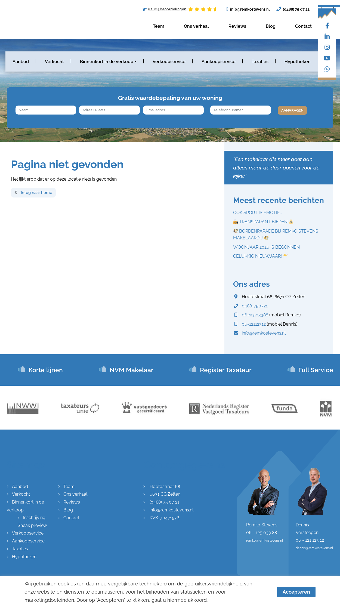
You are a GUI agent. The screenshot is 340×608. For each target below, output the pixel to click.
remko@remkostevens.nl (264, 540)
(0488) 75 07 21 (293, 9)
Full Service (315, 370)
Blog (271, 26)
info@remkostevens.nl (247, 9)
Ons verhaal (196, 26)
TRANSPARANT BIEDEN (263, 221)
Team (158, 26)
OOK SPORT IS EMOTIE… (257, 212)
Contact (303, 26)
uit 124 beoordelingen (167, 9)
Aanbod (21, 61)
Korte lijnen (46, 370)
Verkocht (54, 61)
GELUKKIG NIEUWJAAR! (260, 256)
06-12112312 (254, 324)
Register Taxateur (226, 370)
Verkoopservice (169, 61)
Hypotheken (298, 61)
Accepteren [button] (296, 592)
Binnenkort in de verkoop (106, 61)
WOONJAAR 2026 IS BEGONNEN (266, 247)
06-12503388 (255, 314)
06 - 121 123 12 (310, 540)
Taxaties (260, 61)
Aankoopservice (219, 61)
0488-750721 (255, 305)
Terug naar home (33, 192)
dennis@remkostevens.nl (314, 548)
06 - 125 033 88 (261, 532)
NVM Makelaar (131, 370)
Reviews (237, 26)
